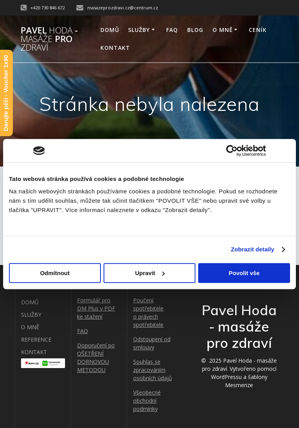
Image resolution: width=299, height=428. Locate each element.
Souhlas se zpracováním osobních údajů (152, 370)
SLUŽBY (139, 29)
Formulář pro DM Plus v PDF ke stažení (96, 308)
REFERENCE (36, 339)
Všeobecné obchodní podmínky (147, 400)
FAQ (172, 29)
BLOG (195, 29)
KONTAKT (115, 47)
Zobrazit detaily (252, 249)
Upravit (150, 273)
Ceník (258, 29)
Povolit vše (244, 273)
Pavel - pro (49, 39)
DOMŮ (109, 29)
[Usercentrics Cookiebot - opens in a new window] (232, 150)
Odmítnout (55, 273)
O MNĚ (223, 29)
